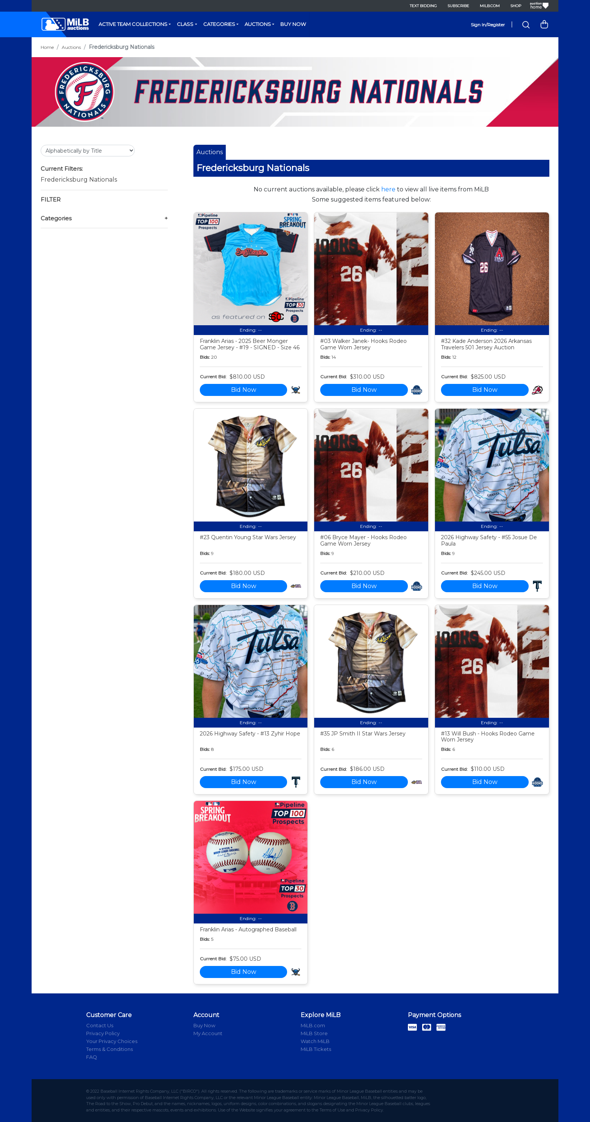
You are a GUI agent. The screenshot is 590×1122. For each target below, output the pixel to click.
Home (47, 47)
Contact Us (99, 1025)
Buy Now (293, 24)
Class (185, 24)
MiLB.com (490, 5)
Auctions (258, 24)
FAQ (91, 1057)
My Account (207, 1033)
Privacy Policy (103, 1033)
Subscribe (458, 5)
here (388, 189)
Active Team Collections (133, 24)
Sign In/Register (488, 24)
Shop (515, 5)
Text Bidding (423, 5)
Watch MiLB (315, 1041)
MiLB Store (314, 1033)
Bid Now (243, 389)
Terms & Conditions (109, 1049)
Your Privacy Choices (111, 1041)
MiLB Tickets (316, 1049)
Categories (219, 24)
